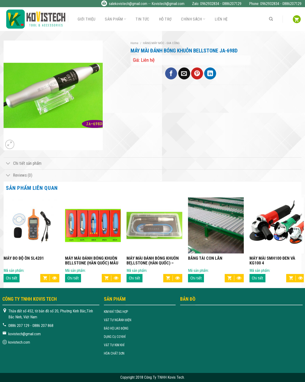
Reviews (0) (18, 176)
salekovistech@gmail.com (128, 3)
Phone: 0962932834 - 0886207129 (275, 3)
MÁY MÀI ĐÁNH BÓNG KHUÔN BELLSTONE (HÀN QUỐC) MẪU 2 (91, 260)
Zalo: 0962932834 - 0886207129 (216, 3)
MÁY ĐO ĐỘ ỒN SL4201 (24, 258)
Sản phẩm (115, 19)
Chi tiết (11, 278)
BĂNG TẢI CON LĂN (205, 258)
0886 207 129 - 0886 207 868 (30, 325)
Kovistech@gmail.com (168, 3)
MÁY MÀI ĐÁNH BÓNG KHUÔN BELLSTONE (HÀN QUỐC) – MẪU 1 (153, 260)
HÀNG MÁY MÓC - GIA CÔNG (161, 43)
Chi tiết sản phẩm (22, 164)
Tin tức (142, 19)
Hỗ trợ (165, 19)
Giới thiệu (86, 19)
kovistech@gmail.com (24, 334)
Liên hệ (221, 19)
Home (134, 43)
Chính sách (193, 19)
